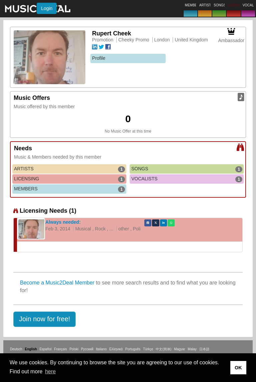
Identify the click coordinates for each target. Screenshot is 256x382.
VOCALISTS (186, 179)
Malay (192, 349)
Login (46, 8)
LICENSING (69, 179)
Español (45, 349)
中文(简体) (163, 349)
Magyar (179, 349)
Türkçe (148, 349)
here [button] (50, 371)
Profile (98, 58)
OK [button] (238, 367)
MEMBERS (69, 189)
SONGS (186, 169)
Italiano (101, 349)
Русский (87, 349)
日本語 (204, 349)
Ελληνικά (116, 349)
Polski (73, 349)
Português (133, 349)
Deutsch (16, 349)
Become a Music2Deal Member (57, 282)
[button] (44, 319)
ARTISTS (69, 169)
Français (60, 349)
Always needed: (63, 222)
